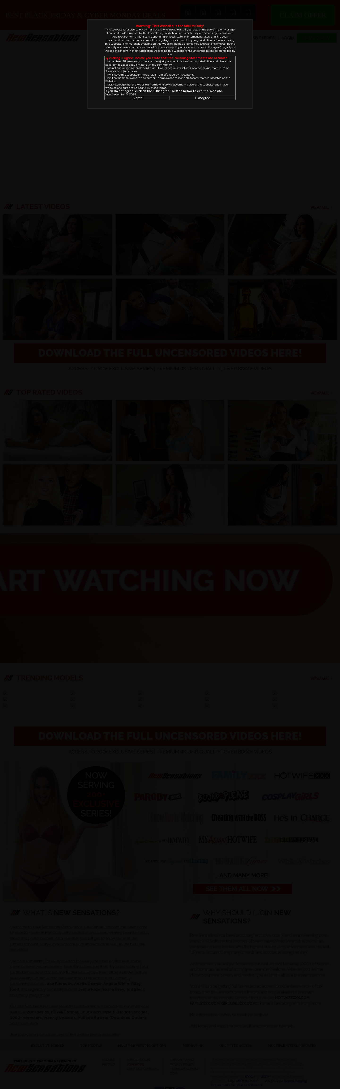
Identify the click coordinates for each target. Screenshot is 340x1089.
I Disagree (202, 98)
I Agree (137, 98)
